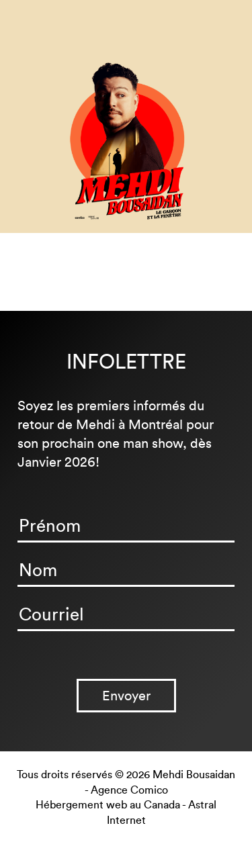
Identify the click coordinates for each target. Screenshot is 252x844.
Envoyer (126, 696)
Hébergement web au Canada (108, 804)
